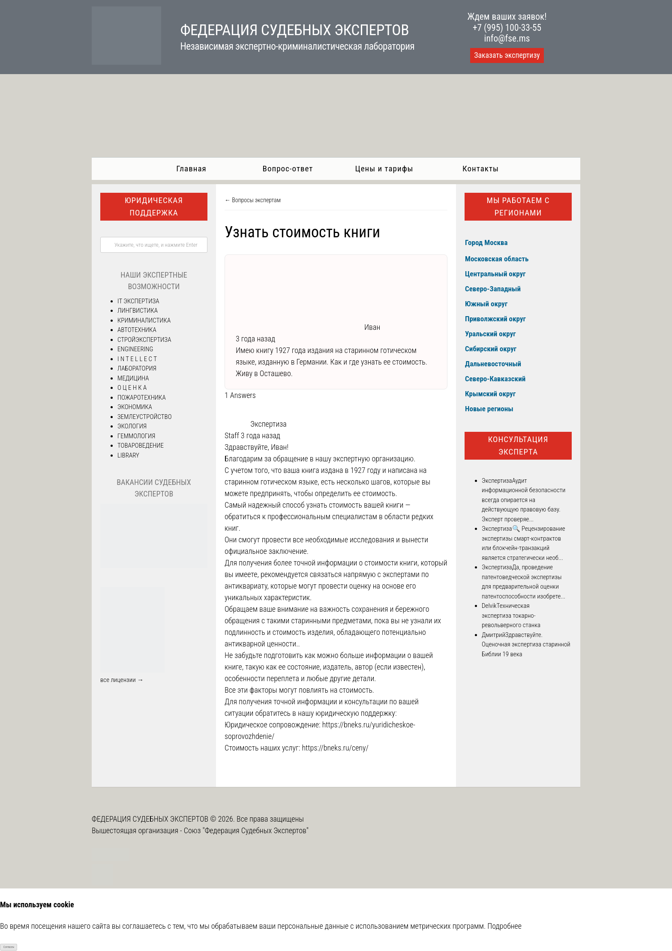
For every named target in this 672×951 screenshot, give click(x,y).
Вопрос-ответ (288, 168)
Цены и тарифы (384, 168)
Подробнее (504, 925)
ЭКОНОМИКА (134, 407)
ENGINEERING (135, 349)
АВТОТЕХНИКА (136, 330)
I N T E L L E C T (137, 359)
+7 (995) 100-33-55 (507, 27)
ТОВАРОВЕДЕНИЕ (140, 445)
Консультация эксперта (518, 445)
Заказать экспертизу (507, 55)
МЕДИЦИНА (133, 378)
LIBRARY (128, 455)
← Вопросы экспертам (253, 200)
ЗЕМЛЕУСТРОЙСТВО (144, 417)
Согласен (8, 947)
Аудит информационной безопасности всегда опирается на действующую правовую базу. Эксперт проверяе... (523, 500)
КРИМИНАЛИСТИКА (144, 320)
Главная (191, 168)
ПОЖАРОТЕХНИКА (141, 397)
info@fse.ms (507, 38)
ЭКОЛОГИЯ (132, 426)
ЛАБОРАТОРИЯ (136, 368)
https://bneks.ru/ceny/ (335, 747)
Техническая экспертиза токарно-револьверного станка (511, 615)
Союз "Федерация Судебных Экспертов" (246, 830)
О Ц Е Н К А (132, 388)
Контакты (480, 168)
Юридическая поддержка (154, 206)
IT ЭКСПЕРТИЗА (138, 301)
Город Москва (486, 242)
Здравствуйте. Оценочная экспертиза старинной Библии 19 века (526, 644)
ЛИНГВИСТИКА (137, 310)
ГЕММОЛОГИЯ (136, 436)
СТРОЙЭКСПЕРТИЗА (144, 340)
